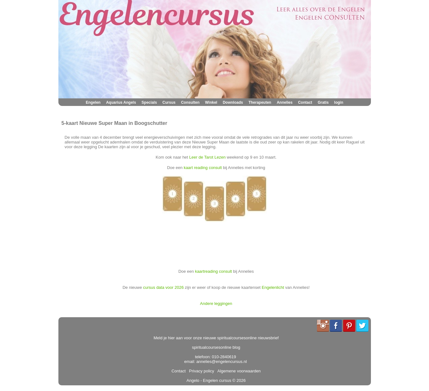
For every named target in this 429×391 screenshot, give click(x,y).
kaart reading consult (203, 167)
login (338, 102)
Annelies (285, 102)
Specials (149, 102)
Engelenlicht (273, 287)
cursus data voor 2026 (163, 287)
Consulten (190, 102)
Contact (305, 102)
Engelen (93, 102)
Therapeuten (259, 102)
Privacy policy (200, 371)
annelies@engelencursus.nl (221, 361)
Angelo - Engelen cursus (209, 380)
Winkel (211, 102)
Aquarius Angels (121, 102)
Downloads (233, 102)
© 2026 (238, 380)
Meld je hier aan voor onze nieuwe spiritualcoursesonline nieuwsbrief (216, 338)
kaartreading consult (213, 271)
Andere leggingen (216, 303)
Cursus (169, 102)
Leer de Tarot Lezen (207, 157)
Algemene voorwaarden (238, 371)
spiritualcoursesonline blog (216, 347)
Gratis (323, 102)
